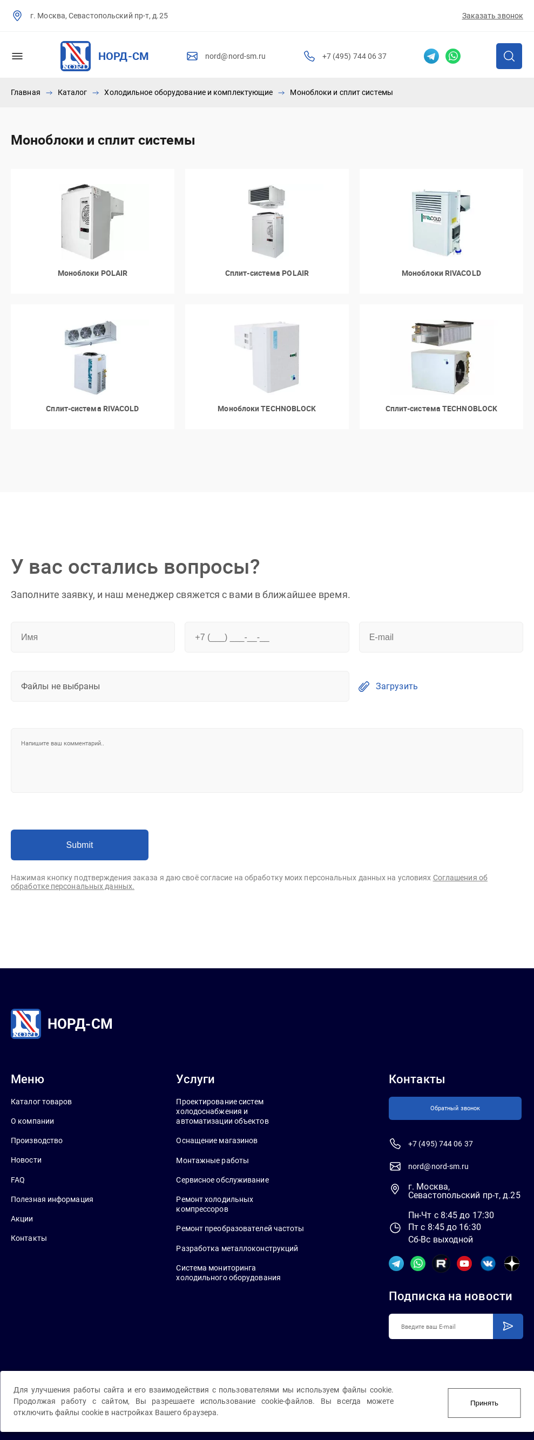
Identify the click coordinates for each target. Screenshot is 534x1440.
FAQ (18, 1178)
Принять (484, 1401)
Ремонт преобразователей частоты (240, 1227)
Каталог (72, 92)
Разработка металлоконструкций (237, 1246)
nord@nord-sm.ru (235, 56)
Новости (26, 1158)
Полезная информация (52, 1197)
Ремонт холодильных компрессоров (214, 1203)
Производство (37, 1139)
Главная (25, 92)
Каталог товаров (41, 1100)
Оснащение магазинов (217, 1139)
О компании (32, 1120)
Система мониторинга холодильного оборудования (228, 1271)
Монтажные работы (212, 1158)
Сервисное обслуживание (222, 1178)
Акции (22, 1217)
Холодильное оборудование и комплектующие (188, 92)
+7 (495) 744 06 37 (354, 56)
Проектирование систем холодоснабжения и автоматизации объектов (222, 1110)
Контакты (29, 1237)
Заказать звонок (493, 15)
